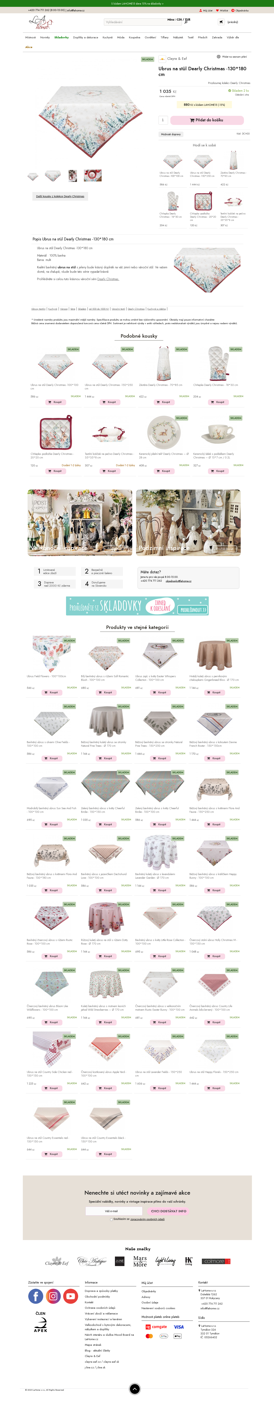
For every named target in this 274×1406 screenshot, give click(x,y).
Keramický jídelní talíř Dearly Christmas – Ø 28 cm (164, 456)
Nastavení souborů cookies (158, 1308)
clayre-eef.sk (111, 1362)
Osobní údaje (150, 1302)
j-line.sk (101, 1367)
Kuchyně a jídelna (156, 309)
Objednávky (149, 1291)
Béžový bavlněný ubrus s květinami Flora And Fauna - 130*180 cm (52, 876)
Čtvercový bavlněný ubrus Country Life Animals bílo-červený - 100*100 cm (211, 1008)
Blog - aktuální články (97, 1350)
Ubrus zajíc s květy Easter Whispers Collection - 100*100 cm (155, 678)
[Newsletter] (114, 1211)
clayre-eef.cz (93, 1362)
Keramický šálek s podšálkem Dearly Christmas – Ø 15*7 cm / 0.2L (213, 456)
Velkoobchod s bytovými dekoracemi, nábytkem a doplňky (108, 1327)
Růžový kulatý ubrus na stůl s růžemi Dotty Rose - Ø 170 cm (104, 942)
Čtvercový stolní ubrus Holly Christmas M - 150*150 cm (213, 942)
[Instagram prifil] (53, 1296)
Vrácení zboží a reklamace (101, 1313)
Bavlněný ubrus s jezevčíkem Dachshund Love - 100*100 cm (104, 876)
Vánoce (64, 309)
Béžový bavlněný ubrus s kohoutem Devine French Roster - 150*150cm (213, 744)
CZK (180, 19)
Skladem (82, 309)
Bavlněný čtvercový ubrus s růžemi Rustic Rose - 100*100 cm (50, 942)
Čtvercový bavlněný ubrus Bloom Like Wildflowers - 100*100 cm (47, 1008)
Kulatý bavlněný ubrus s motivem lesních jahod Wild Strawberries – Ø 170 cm (103, 1008)
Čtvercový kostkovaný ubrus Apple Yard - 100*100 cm (103, 1074)
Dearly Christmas (136, 309)
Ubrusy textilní (38, 309)
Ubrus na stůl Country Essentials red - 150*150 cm (48, 1140)
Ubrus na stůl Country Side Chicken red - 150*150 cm (50, 1074)
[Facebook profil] (35, 1296)
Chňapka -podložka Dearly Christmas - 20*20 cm (203, 217)
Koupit (57, 402)
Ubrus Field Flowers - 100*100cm (46, 676)
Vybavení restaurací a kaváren (103, 1319)
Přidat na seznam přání (234, 56)
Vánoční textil (118, 309)
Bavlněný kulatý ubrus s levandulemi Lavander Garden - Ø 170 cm (155, 876)
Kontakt (89, 1302)
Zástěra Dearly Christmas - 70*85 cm (234, 174)
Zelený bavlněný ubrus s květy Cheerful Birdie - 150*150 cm (103, 810)
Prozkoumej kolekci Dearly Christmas (229, 83)
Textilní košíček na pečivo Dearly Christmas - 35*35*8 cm (233, 217)
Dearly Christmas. (108, 279)
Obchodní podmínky (97, 1297)
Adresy (146, 1297)
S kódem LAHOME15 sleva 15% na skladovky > (137, 4)
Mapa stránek (93, 1345)
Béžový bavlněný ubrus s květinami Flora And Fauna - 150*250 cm (215, 810)
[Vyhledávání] (143, 22)
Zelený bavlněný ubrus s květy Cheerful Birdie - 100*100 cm (157, 810)
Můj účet (207, 10)
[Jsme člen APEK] (40, 1321)
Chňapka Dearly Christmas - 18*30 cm (171, 215)
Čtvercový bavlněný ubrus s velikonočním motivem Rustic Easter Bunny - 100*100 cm (160, 1008)
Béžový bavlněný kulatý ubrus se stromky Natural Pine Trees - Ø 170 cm (103, 744)
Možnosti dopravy (171, 134)
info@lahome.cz (75, 10)
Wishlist (224, 10)
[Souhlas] (111, 1219)
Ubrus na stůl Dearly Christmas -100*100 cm (171, 174)
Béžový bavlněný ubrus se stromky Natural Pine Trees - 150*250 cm (158, 744)
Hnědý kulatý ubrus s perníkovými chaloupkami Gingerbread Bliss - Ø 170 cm (214, 678)
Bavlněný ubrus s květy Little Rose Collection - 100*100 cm (160, 942)
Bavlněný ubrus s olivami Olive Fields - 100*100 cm (48, 744)
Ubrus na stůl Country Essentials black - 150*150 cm (103, 1140)
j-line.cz (89, 1367)
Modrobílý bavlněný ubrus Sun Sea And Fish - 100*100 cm (51, 810)
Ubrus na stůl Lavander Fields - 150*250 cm (158, 1074)
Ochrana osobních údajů (100, 1308)
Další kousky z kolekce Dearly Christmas (60, 196)
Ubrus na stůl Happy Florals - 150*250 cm (214, 1072)
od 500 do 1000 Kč (99, 309)
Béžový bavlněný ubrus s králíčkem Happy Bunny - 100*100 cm (213, 876)
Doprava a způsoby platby (101, 1291)
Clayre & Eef (173, 59)
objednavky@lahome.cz (178, 581)
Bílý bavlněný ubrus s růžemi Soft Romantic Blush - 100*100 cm (105, 678)
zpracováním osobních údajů (148, 1219)
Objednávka (242, 10)
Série (72, 309)
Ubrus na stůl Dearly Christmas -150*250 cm (202, 174)
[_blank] (70, 1296)
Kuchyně (52, 309)
